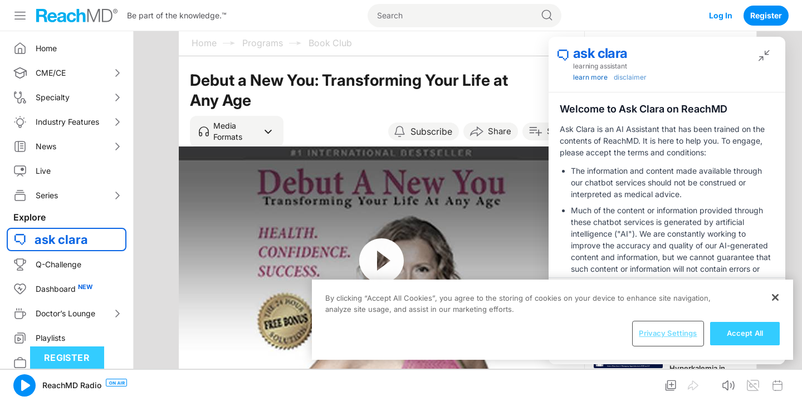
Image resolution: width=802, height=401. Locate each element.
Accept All (745, 333)
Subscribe (431, 131)
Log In (720, 15)
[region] (552, 320)
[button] (236, 131)
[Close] (775, 297)
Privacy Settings (668, 333)
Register (766, 15)
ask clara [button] (61, 239)
